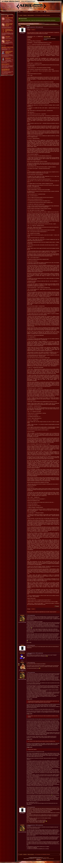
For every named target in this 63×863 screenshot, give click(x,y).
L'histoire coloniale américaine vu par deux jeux (9, 24)
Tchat (41, 11)
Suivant (57, 606)
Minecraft (25, 11)
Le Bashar (22, 615)
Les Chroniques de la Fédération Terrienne (6, 69)
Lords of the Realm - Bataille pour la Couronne (9, 52)
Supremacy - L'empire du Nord (7, 47)
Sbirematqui (7, 18)
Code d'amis (7, 40)
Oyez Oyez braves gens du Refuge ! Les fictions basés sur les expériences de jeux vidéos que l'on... (7, 55)
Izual (47, 858)
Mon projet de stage (9, 17)
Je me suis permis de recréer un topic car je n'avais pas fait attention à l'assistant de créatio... (7, 72)
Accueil (20, 15)
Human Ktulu (7, 32)
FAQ (45, 0)
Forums (31, 11)
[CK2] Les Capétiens (5, 64)
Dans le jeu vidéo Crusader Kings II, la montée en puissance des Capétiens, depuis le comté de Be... (7, 66)
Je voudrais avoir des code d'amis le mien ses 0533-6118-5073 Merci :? (7, 43)
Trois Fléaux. (7, 36)
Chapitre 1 (33, 29)
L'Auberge (6, 26)
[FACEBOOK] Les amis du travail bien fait (9, 30)
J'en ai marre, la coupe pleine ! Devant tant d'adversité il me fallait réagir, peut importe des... (7, 34)
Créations (25, 15)
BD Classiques (8, 58)
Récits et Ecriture (4, 70)
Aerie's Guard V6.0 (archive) (57, 0)
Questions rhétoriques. (8, 38)
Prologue (28, 29)
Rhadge (22, 645)
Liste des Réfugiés (49, 0)
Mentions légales (46, 857)
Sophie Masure (51, 858)
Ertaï (35, 858)
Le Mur (36, 11)
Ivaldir (41, 858)
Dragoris (22, 662)
